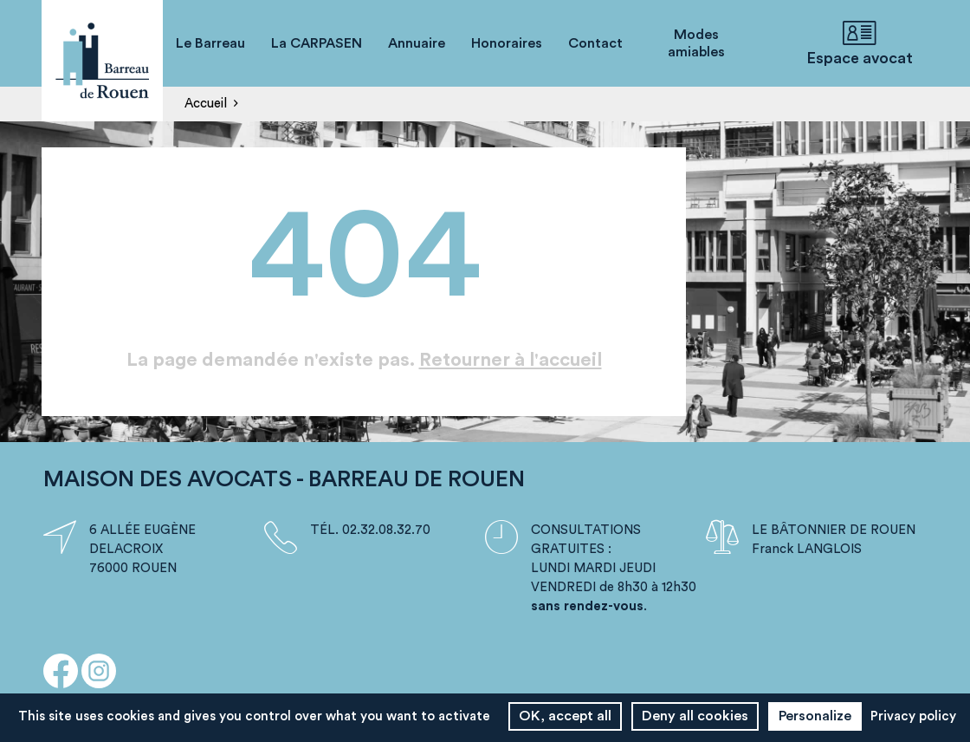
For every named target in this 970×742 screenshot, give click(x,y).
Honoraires (506, 43)
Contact (595, 43)
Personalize (815, 716)
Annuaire (416, 43)
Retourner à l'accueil (510, 359)
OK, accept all (565, 716)
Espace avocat (859, 43)
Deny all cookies (695, 716)
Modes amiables (696, 43)
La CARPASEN (316, 43)
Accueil (205, 103)
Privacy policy (913, 716)
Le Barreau (210, 43)
